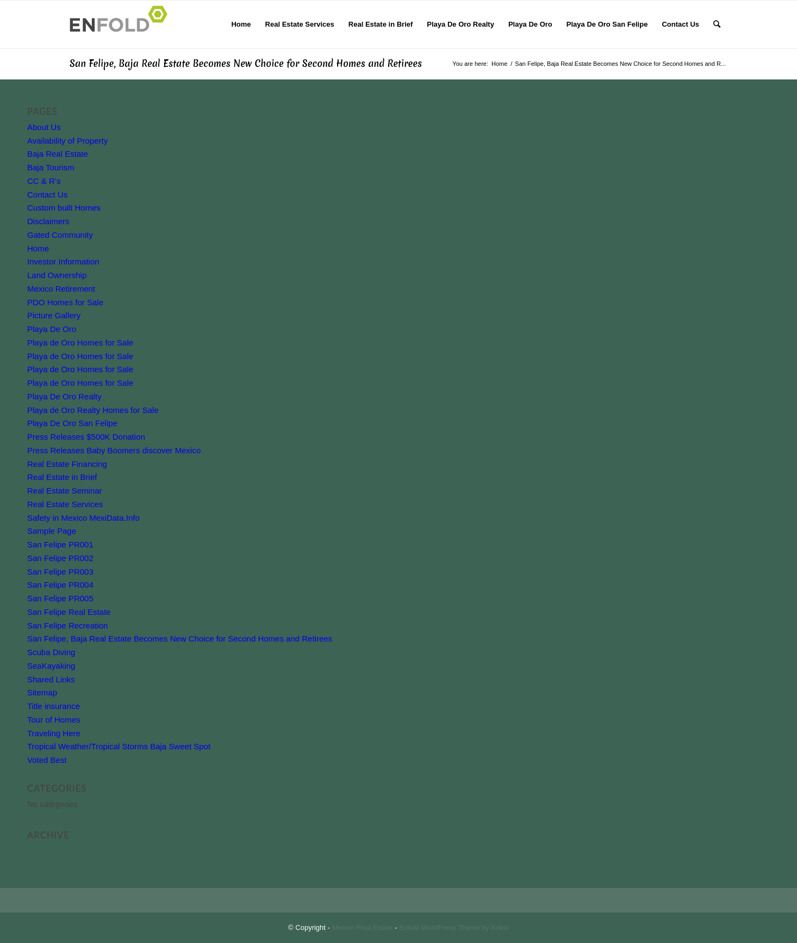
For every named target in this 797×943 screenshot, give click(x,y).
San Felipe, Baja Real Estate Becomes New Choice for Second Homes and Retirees (246, 63)
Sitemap (42, 692)
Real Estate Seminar (64, 490)
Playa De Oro (51, 329)
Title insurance (53, 706)
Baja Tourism (50, 167)
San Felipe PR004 (60, 584)
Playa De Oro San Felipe (72, 423)
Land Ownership (56, 275)
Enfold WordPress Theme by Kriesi (454, 927)
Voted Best (47, 760)
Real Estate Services (65, 504)
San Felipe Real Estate (68, 612)
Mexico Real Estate (362, 927)
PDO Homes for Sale (65, 302)
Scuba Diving (51, 652)
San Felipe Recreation (67, 625)
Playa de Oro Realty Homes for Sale (93, 410)
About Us (44, 127)
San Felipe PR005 (60, 598)
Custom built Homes (64, 207)
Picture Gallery (53, 315)
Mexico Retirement (61, 288)
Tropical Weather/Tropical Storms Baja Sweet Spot (118, 746)
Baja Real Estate (57, 153)
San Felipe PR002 (60, 558)
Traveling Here (53, 733)
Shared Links (51, 679)
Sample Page (51, 530)
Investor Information (63, 261)
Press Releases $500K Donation (86, 436)
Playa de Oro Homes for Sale (80, 342)
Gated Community (60, 234)
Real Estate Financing (67, 464)
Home (38, 248)
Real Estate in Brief (62, 477)
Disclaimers (48, 221)
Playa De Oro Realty (64, 396)
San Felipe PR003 (60, 571)
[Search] (716, 24)
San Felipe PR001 (60, 544)
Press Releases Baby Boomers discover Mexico (114, 450)
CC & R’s (43, 181)
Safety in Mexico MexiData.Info (83, 517)
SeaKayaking (51, 665)
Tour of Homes (53, 719)
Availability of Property (67, 140)
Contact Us (47, 194)
